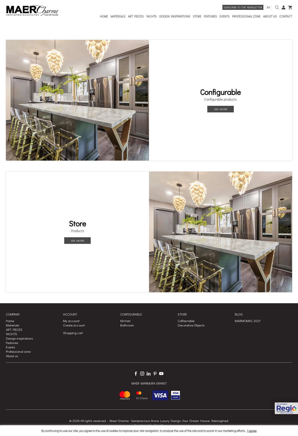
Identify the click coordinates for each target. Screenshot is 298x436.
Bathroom (127, 325)
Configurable (220, 92)
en (268, 7)
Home (10, 321)
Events (10, 347)
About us (12, 356)
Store (77, 223)
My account (71, 321)
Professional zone (18, 351)
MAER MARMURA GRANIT (149, 383)
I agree (252, 431)
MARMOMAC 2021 (248, 321)
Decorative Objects (191, 325)
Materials (12, 325)
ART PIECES (14, 329)
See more (220, 109)
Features (12, 342)
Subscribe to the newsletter (243, 7)
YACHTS (11, 334)
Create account (74, 325)
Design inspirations (19, 338)
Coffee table (186, 321)
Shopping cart (73, 333)
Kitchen (125, 321)
